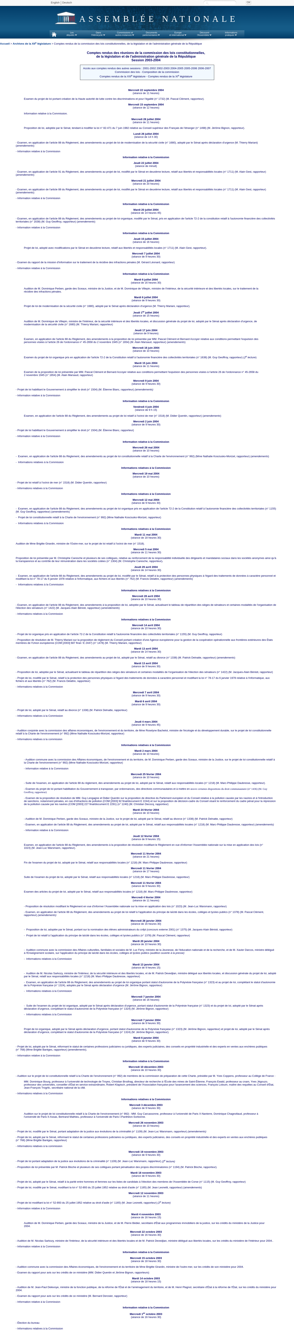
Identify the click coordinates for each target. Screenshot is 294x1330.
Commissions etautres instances (125, 33)
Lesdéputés (71, 33)
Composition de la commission (160, 71)
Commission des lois (127, 71)
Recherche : (207, 3)
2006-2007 (204, 68)
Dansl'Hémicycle (98, 33)
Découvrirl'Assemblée (204, 33)
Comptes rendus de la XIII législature (123, 76)
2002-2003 (163, 68)
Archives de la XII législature (32, 43)
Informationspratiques (231, 33)
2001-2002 (149, 68)
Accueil (5, 43)
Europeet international (178, 33)
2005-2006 (190, 68)
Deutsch (67, 2)
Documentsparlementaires (151, 33)
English (55, 2)
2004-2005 (176, 68)
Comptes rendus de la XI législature (170, 76)
